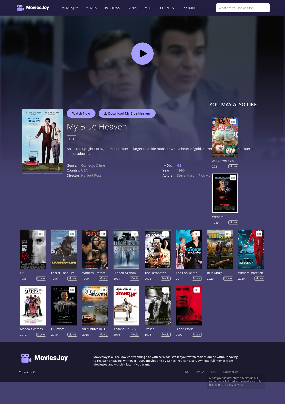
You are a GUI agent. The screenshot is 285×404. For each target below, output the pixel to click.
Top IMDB (189, 8)
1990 (181, 170)
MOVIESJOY (70, 8)
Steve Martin (187, 175)
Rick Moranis (208, 175)
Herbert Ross (91, 175)
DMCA (200, 372)
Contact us (230, 372)
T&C (186, 372)
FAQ (214, 372)
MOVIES (91, 8)
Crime (100, 165)
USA (84, 170)
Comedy (87, 165)
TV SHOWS (112, 8)
